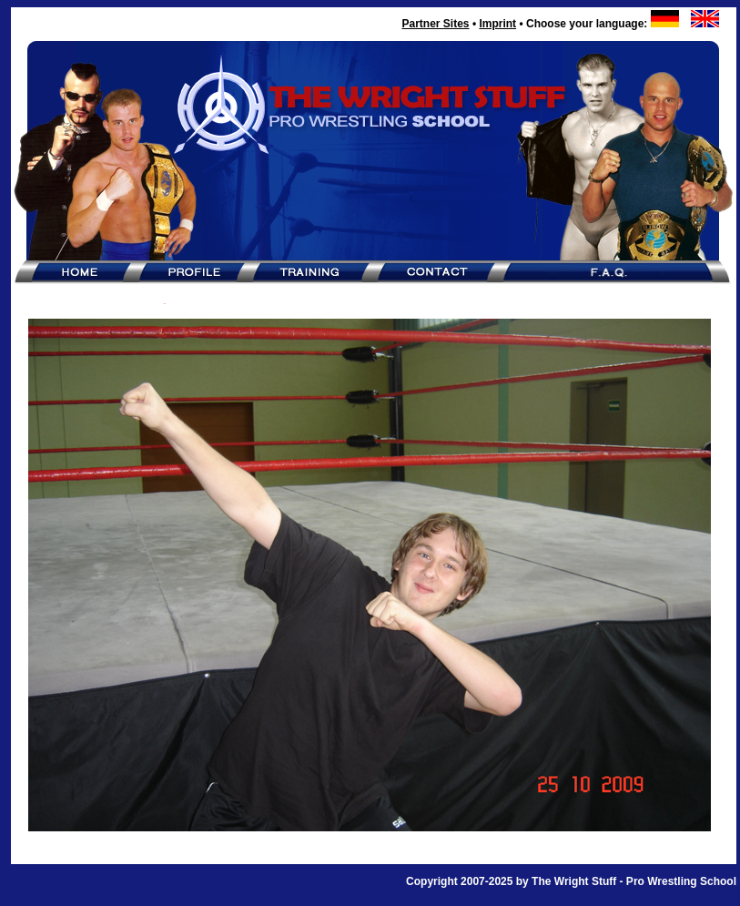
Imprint (497, 23)
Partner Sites (435, 23)
